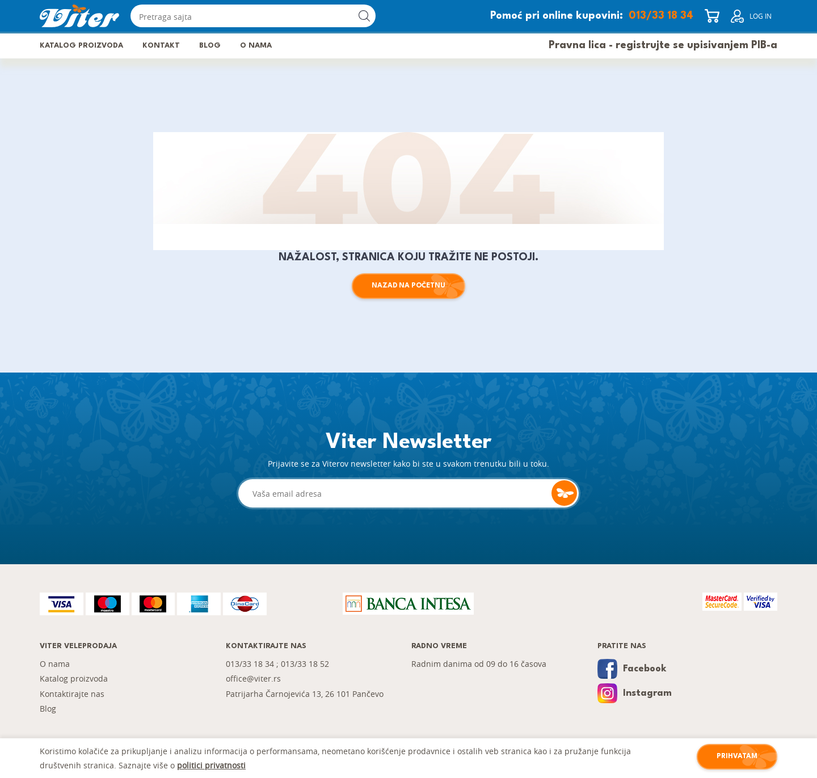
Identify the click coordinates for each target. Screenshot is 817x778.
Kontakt (161, 45)
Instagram (634, 693)
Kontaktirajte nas (72, 693)
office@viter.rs (253, 678)
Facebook (632, 669)
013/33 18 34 (661, 16)
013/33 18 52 (305, 663)
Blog (210, 45)
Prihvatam (737, 756)
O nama (256, 45)
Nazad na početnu (408, 285)
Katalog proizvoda (81, 45)
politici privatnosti (211, 765)
